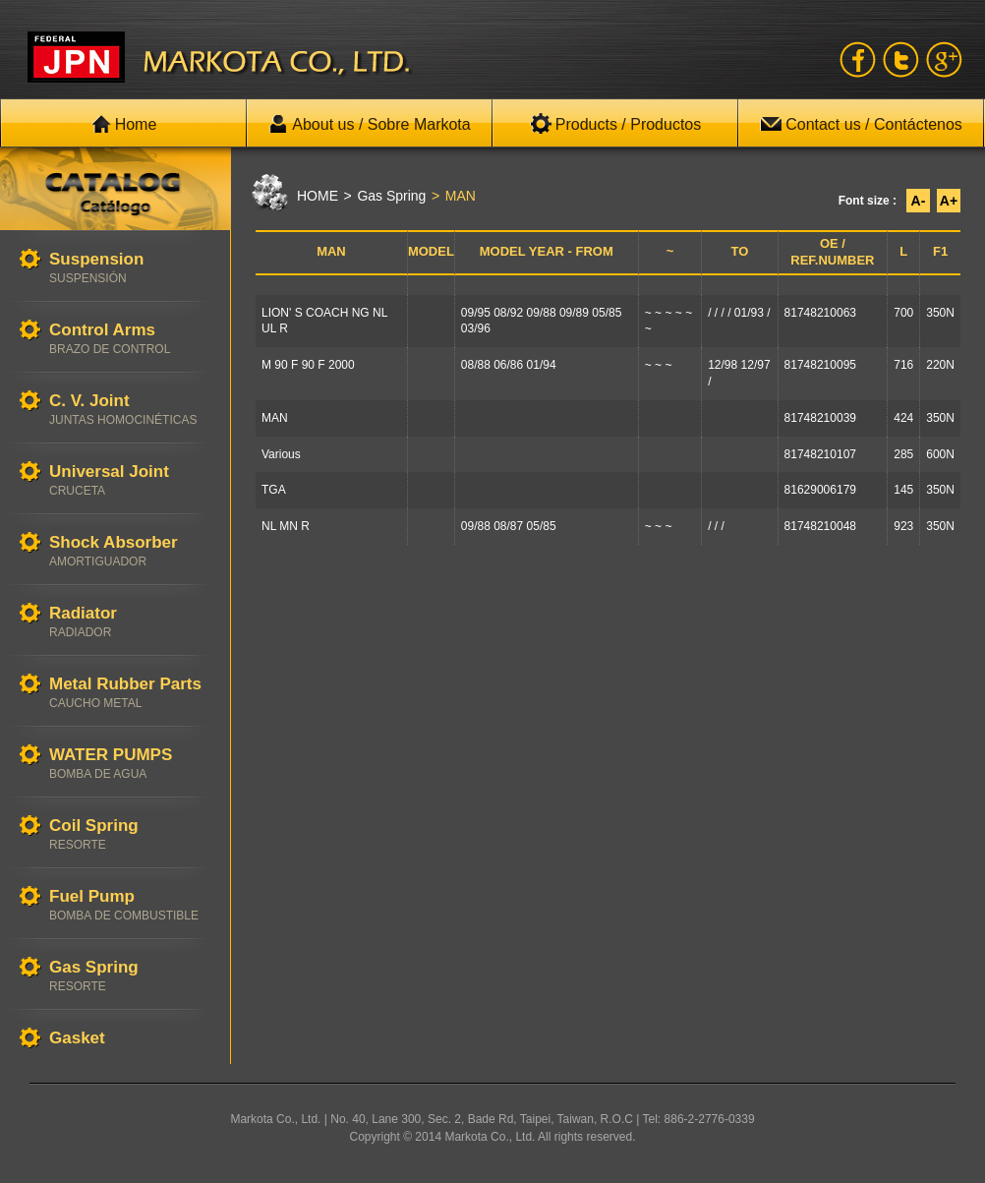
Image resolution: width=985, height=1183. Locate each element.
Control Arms (129, 339)
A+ (948, 200)
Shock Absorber (129, 551)
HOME (317, 196)
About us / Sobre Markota (369, 124)
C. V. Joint (129, 409)
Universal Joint (129, 480)
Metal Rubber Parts (129, 693)
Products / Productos (616, 124)
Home (124, 124)
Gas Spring (129, 976)
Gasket (129, 1039)
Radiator (129, 622)
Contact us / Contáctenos (861, 124)
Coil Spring (129, 834)
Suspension (129, 268)
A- (918, 200)
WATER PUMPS (129, 763)
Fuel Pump (129, 905)
